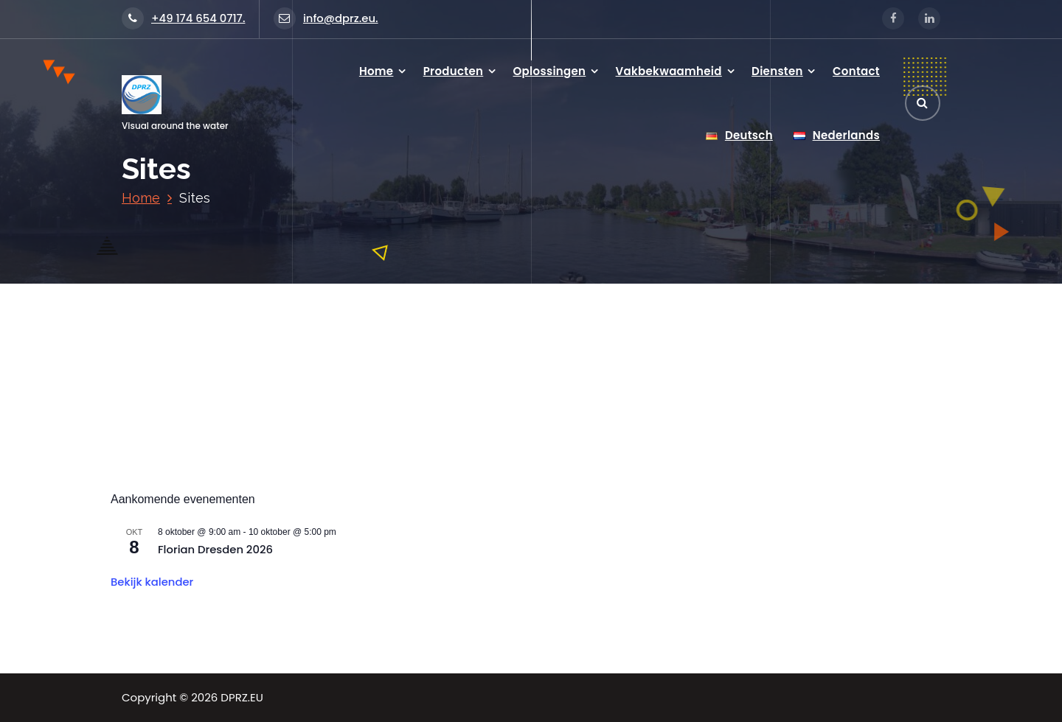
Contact (856, 71)
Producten (453, 71)
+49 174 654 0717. (183, 18)
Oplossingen (549, 71)
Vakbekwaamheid (669, 71)
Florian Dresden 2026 (215, 549)
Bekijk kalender (152, 581)
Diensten (777, 71)
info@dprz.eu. (326, 18)
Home (376, 71)
